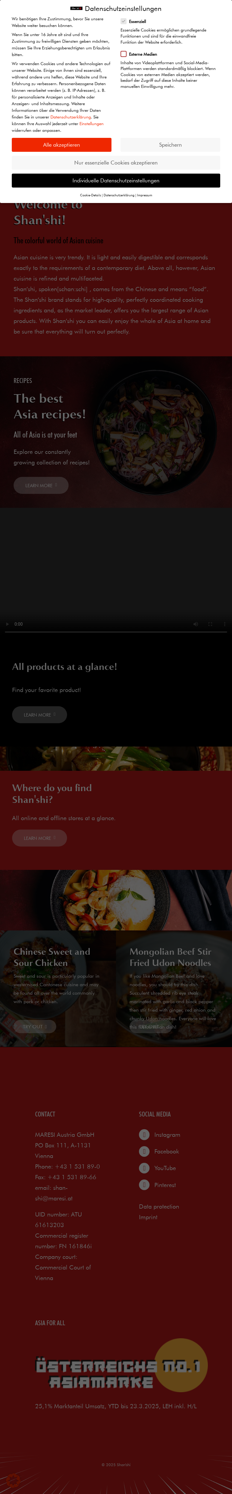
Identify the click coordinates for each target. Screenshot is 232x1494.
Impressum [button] (144, 195)
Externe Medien (141, 54)
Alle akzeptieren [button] (61, 144)
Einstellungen (91, 123)
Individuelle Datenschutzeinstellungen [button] (116, 180)
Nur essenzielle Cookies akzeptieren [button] (116, 162)
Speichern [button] (170, 144)
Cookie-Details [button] (90, 195)
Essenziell (135, 21)
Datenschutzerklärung (70, 117)
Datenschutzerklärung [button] (119, 195)
